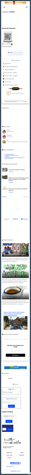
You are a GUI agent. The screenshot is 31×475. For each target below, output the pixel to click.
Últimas (4, 197)
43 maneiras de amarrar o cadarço (16, 169)
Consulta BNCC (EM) (8, 79)
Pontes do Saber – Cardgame (10, 76)
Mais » (26, 141)
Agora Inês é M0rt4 (9, 158)
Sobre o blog (9, 455)
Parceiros (9, 457)
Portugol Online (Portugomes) (10, 67)
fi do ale (8, 130)
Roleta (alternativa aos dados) (10, 85)
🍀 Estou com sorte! (15, 60)
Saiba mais (11, 171)
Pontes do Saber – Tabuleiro (10, 73)
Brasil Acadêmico (10, 466)
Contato (21, 452)
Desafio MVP (6, 64)
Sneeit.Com (18, 471)
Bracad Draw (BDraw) (8, 70)
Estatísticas (21, 455)
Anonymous (9, 135)
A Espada (7, 156)
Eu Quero (15, 355)
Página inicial (9, 452)
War (7, 140)
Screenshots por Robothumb (15, 464)
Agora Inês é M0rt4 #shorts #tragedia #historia (14, 157)
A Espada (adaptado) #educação (12, 155)
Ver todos (26, 196)
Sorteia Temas (7, 82)
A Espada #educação (9, 154)
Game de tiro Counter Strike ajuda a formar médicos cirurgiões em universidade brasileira (18, 179)
